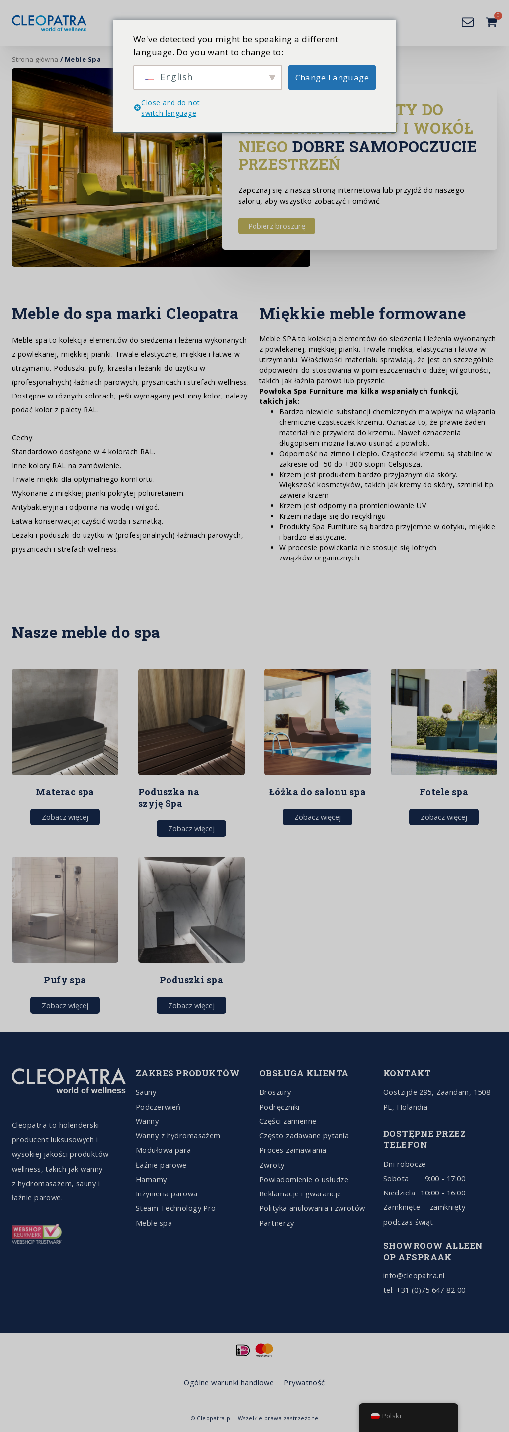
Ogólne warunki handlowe (229, 1382)
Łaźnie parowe (161, 1165)
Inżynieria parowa (166, 1193)
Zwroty (272, 1165)
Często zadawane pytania (304, 1135)
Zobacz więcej (65, 817)
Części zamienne (288, 1121)
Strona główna (35, 59)
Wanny (147, 1121)
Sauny (146, 1092)
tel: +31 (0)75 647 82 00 (424, 1290)
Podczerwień (158, 1107)
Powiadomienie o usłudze (303, 1179)
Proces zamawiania (292, 1150)
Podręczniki (279, 1107)
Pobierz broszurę (276, 226)
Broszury (275, 1092)
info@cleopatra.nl (413, 1275)
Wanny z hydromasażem (178, 1135)
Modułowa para (163, 1150)
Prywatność (304, 1382)
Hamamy (151, 1179)
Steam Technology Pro (176, 1208)
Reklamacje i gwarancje (300, 1193)
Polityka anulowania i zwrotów (312, 1208)
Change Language (332, 77)
